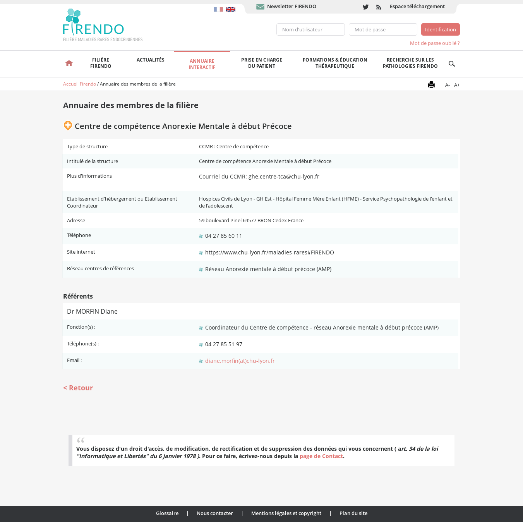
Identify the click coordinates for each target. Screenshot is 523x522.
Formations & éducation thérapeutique (335, 63)
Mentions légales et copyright (286, 513)
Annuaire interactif (202, 64)
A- (447, 84)
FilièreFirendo (100, 63)
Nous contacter (215, 513)
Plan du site (353, 513)
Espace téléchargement (417, 6)
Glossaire (167, 513)
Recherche (452, 64)
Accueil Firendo (79, 84)
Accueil (69, 64)
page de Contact (321, 456)
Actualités (151, 60)
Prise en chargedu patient (261, 63)
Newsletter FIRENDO (291, 6)
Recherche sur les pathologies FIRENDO (410, 63)
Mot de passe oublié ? (435, 42)
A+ (457, 84)
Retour (81, 387)
